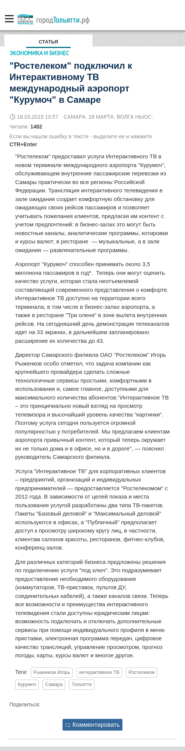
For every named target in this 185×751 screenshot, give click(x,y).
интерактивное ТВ (99, 672)
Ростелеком (142, 672)
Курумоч (27, 684)
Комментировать (92, 725)
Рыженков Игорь (51, 672)
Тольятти (82, 684)
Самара (54, 684)
